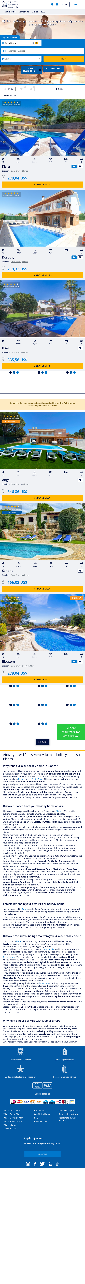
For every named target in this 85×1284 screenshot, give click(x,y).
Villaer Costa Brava (12, 1110)
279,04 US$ (17, 178)
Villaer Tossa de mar (13, 1121)
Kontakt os (24, 11)
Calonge (25, 575)
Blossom (8, 661)
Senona (7, 570)
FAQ (43, 11)
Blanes (25, 171)
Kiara (6, 166)
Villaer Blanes (10, 1125)
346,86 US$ (17, 491)
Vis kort (8, 89)
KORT (42, 742)
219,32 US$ (17, 268)
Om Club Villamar (42, 1114)
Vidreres (25, 484)
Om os (35, 11)
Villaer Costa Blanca (13, 1114)
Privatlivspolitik (41, 1121)
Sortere (59, 89)
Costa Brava (16, 171)
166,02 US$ (17, 582)
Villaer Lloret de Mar (13, 1117)
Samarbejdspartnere (68, 1114)
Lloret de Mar (28, 666)
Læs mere (42, 1154)
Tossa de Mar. (9, 957)
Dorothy (8, 257)
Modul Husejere (66, 1110)
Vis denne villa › (42, 184)
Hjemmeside (10, 11)
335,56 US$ (17, 359)
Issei (5, 348)
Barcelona (44, 983)
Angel (6, 480)
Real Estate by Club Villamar (68, 1119)
